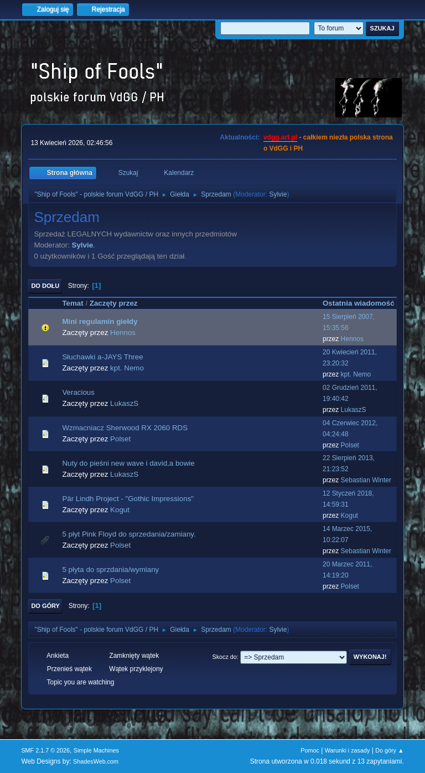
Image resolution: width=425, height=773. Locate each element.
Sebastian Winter (366, 480)
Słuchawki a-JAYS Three (102, 357)
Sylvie (278, 194)
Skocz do (224, 656)
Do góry (45, 605)
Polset (120, 439)
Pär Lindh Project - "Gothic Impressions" (128, 498)
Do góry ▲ (389, 750)
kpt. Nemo (127, 368)
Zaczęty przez (114, 303)
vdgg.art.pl (280, 137)
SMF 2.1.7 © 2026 (45, 750)
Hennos (123, 332)
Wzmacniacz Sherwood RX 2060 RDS (125, 428)
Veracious (78, 392)
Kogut (119, 510)
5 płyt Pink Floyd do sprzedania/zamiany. (128, 534)
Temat (72, 303)
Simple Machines (96, 750)
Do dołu (45, 285)
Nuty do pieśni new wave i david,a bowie (128, 463)
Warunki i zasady (347, 750)
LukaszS (124, 403)
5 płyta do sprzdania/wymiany (110, 569)
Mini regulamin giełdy (99, 321)
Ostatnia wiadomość (359, 303)
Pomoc (309, 750)
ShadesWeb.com (95, 761)
